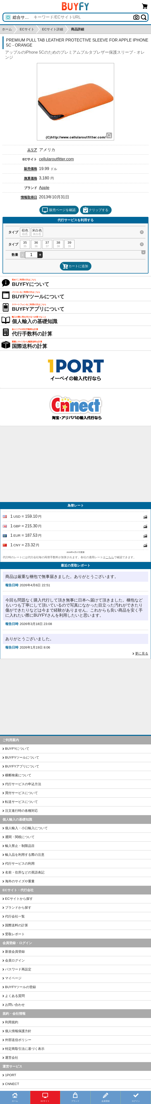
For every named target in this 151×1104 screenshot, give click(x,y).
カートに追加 (75, 266)
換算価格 (30, 178)
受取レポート (15, 934)
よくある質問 (15, 996)
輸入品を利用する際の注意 (24, 855)
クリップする (95, 210)
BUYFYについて (17, 749)
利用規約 (11, 1022)
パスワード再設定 (18, 969)
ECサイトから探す (19, 899)
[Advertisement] (75, 464)
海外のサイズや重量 (20, 881)
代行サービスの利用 (20, 863)
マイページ (13, 978)
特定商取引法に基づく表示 (24, 1049)
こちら (110, 557)
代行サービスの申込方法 (23, 784)
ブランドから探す (18, 907)
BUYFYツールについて (22, 757)
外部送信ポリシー (18, 1040)
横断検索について (18, 775)
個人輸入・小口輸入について (26, 828)
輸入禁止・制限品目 (20, 846)
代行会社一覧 (15, 916)
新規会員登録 (15, 951)
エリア (32, 150)
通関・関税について (20, 837)
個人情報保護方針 (18, 1031)
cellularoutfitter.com (56, 159)
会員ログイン (15, 960)
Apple (44, 187)
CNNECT (12, 1084)
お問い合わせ (15, 1005)
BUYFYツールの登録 (20, 987)
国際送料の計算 (16, 925)
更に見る (141, 653)
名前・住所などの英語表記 (24, 872)
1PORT (10, 1075)
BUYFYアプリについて (22, 766)
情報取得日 (29, 197)
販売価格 (30, 169)
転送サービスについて (21, 802)
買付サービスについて (21, 793)
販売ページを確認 (59, 210)
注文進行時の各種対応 (21, 811)
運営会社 (11, 1057)
